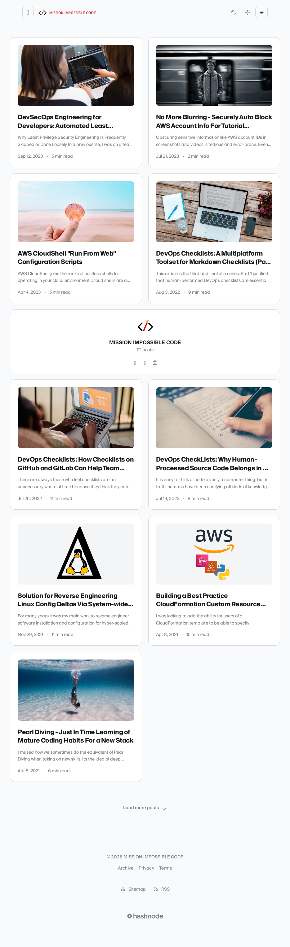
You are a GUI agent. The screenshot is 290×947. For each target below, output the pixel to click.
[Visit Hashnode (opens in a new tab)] (145, 916)
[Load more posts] (145, 808)
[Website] (155, 363)
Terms (165, 868)
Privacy (146, 868)
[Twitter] (135, 363)
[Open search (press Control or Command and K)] (233, 12)
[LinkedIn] (145, 363)
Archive (125, 868)
